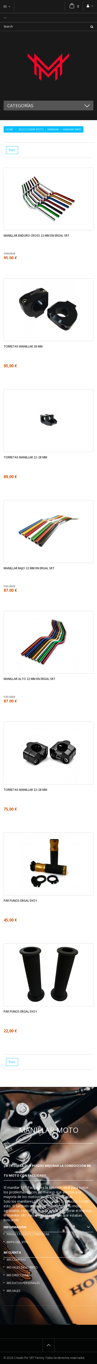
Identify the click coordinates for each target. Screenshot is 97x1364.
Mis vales (13, 1291)
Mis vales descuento (22, 1267)
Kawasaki (53, 129)
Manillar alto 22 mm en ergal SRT (29, 679)
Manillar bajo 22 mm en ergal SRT (29, 568)
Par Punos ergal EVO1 (20, 901)
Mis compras (16, 1260)
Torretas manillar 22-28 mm (25, 457)
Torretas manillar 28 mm (23, 346)
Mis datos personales (23, 1283)
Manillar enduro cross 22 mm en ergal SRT (36, 236)
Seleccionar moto (31, 129)
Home (9, 129)
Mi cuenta (12, 1252)
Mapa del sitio (17, 1242)
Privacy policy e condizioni (28, 1234)
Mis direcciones (18, 1275)
